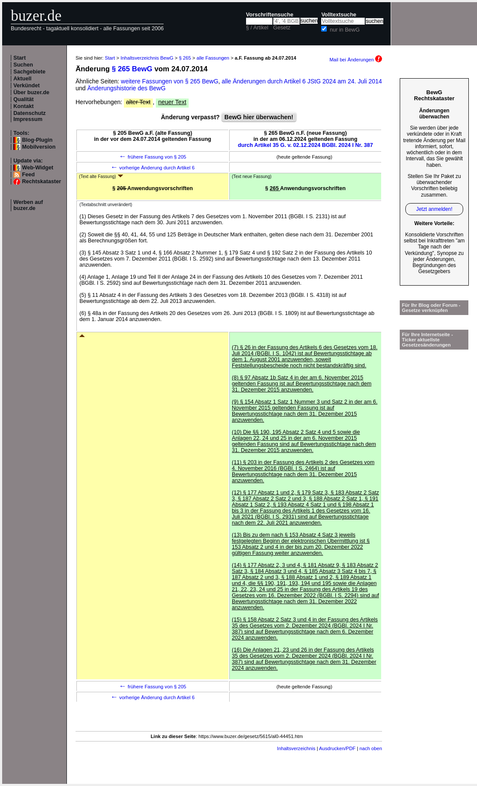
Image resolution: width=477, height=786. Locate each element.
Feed (28, 175)
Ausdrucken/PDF (337, 748)
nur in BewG (345, 30)
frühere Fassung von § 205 (152, 156)
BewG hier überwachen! (258, 117)
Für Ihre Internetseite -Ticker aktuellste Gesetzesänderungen (427, 339)
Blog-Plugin (37, 140)
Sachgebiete (29, 72)
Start (19, 58)
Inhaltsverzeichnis (296, 748)
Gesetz (282, 28)
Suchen (23, 65)
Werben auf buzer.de (28, 205)
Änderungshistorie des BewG (126, 88)
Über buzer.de (31, 92)
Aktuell (22, 79)
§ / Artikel (257, 28)
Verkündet (26, 86)
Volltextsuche (338, 15)
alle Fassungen (212, 57)
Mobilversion (39, 147)
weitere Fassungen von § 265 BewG (169, 81)
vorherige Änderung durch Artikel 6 (153, 167)
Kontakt (23, 106)
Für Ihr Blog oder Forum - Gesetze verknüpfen (431, 307)
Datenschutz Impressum (29, 116)
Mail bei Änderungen (355, 59)
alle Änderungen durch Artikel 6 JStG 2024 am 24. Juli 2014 (302, 81)
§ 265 (185, 57)
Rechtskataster (41, 181)
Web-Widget (37, 168)
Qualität (23, 99)
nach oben (371, 748)
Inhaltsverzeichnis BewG (147, 57)
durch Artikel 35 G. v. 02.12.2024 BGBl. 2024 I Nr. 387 (305, 145)
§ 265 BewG (132, 69)
